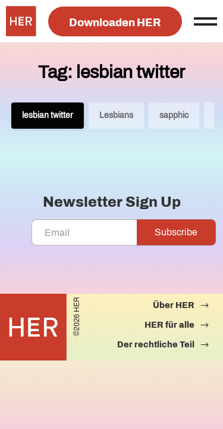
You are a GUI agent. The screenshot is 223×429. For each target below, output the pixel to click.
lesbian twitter (47, 115)
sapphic (174, 115)
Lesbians (116, 115)
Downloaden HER (115, 23)
